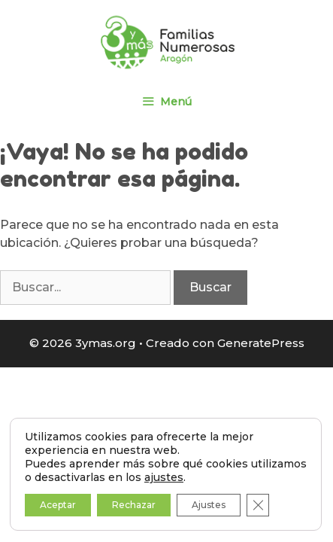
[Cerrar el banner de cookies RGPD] (258, 505)
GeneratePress (260, 343)
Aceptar (58, 504)
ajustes (163, 477)
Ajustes (209, 504)
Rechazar (134, 504)
